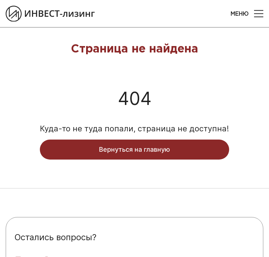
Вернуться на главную (134, 149)
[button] (258, 13)
